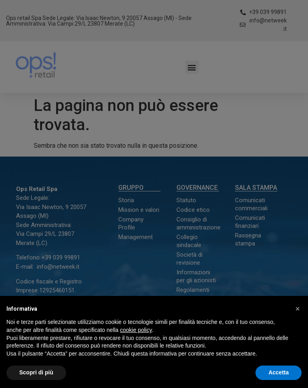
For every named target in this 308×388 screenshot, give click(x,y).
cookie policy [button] (136, 330)
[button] (297, 308)
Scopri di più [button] (36, 372)
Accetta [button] (278, 372)
